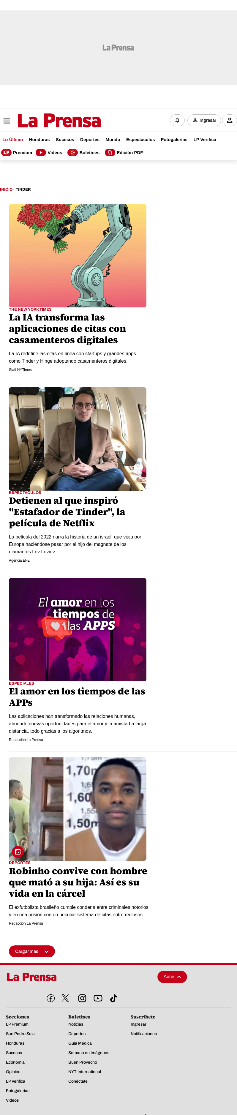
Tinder (23, 189)
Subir (172, 976)
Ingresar (208, 120)
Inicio (6, 189)
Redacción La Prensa (26, 740)
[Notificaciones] (177, 120)
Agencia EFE (19, 560)
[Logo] (44, 120)
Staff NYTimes (20, 370)
